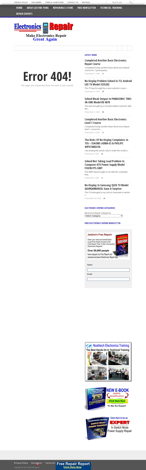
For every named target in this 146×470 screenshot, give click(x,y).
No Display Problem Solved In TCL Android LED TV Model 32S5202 (108, 82)
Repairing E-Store (63, 7)
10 (103, 112)
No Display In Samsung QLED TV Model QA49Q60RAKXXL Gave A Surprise (106, 186)
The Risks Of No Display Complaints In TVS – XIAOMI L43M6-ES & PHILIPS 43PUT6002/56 (106, 143)
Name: (90, 265)
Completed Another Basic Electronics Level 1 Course (105, 121)
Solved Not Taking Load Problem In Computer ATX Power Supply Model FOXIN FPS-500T (105, 164)
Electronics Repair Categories (98, 213)
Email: (89, 274)
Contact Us (72, 2)
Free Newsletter (86, 7)
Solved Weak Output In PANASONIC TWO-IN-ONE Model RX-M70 (108, 100)
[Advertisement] (108, 317)
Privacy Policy (21, 2)
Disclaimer (36, 2)
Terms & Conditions (54, 2)
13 (103, 91)
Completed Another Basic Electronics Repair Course (105, 62)
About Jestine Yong (38, 7)
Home (19, 7)
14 (104, 198)
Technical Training (111, 7)
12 (102, 154)
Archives (86, 2)
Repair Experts (24, 13)
